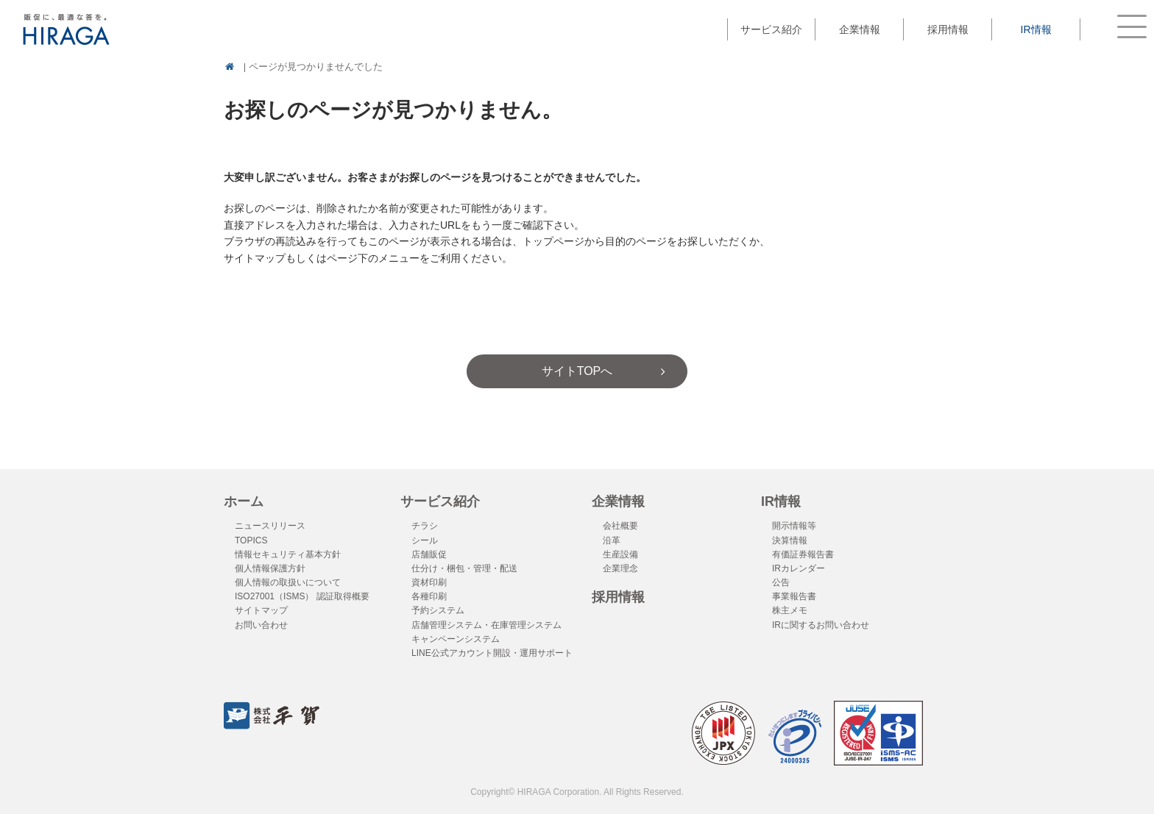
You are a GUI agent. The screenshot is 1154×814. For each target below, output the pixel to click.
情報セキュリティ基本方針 (288, 554)
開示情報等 (794, 526)
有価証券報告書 (803, 554)
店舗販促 (429, 554)
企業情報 (618, 501)
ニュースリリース (270, 526)
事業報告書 (794, 596)
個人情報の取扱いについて (288, 582)
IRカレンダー (798, 568)
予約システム (437, 610)
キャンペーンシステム (455, 639)
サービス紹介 (440, 501)
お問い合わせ (261, 625)
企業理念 (620, 568)
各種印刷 (429, 596)
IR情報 (781, 501)
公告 (781, 582)
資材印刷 (429, 582)
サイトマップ (261, 610)
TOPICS (251, 540)
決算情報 (789, 540)
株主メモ (789, 610)
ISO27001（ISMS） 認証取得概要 (302, 596)
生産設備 (620, 554)
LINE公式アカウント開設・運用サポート (492, 653)
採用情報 (948, 29)
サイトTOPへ (577, 371)
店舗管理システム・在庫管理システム (486, 625)
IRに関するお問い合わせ (820, 625)
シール (424, 540)
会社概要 (620, 526)
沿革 (611, 540)
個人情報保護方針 (270, 568)
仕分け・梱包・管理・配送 (464, 568)
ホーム (243, 501)
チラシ (424, 526)
